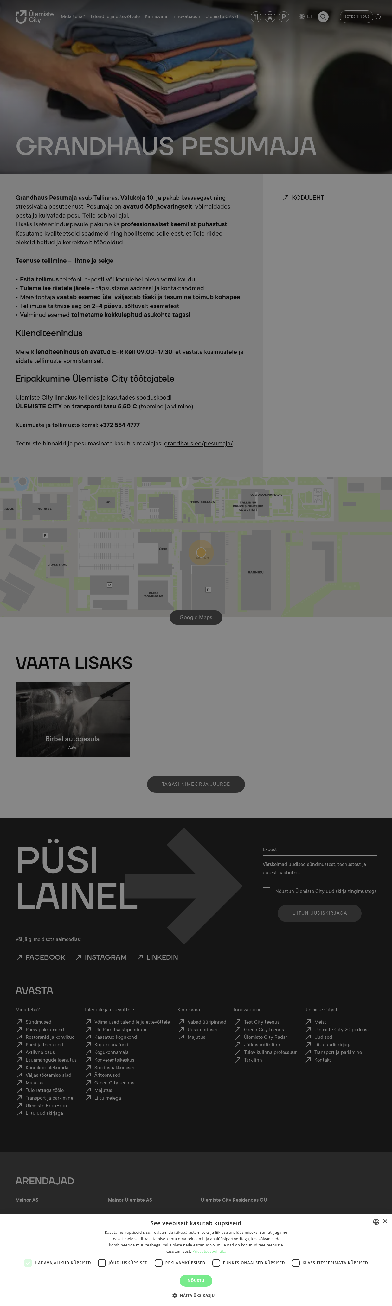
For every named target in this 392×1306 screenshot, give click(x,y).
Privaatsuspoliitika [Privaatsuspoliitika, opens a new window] (209, 1251)
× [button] (384, 1221)
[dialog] (196, 1260)
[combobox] (376, 1222)
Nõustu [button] (196, 1280)
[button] (196, 1294)
